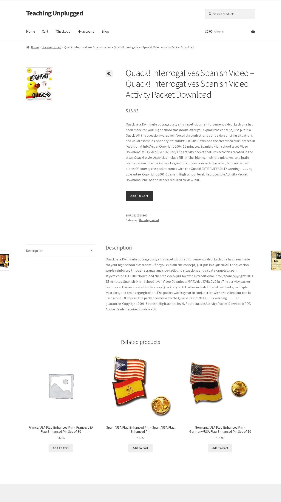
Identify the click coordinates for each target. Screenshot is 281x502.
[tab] (61, 251)
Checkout (63, 31)
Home (30, 31)
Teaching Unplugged (54, 13)
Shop (105, 31)
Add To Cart (139, 196)
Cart (45, 31)
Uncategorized (51, 47)
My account (85, 31)
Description (34, 250)
